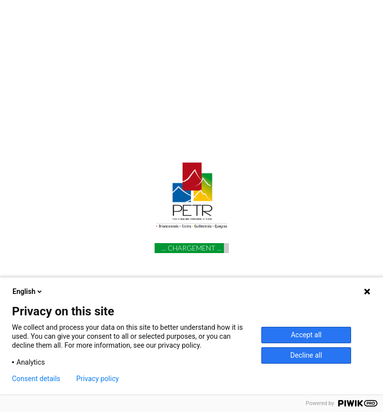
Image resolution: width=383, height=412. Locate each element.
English (27, 291)
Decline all (306, 355)
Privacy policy (97, 379)
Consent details (36, 379)
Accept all (306, 335)
